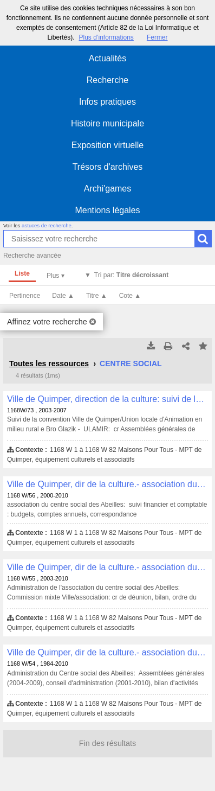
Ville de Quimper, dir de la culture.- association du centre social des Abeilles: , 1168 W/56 (107, 484)
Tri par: (131, 275)
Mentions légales (107, 210)
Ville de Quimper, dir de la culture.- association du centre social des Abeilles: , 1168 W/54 (107, 652)
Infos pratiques (107, 101)
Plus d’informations (106, 37)
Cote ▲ (130, 295)
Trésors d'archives (108, 166)
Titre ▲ (96, 295)
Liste (22, 273)
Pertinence (24, 295)
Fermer (157, 37)
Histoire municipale (107, 123)
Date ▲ (63, 295)
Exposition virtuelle (107, 145)
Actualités (107, 58)
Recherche (107, 80)
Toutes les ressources (49, 363)
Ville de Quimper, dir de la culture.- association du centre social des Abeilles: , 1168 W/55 (107, 567)
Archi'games (108, 188)
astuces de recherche (46, 225)
